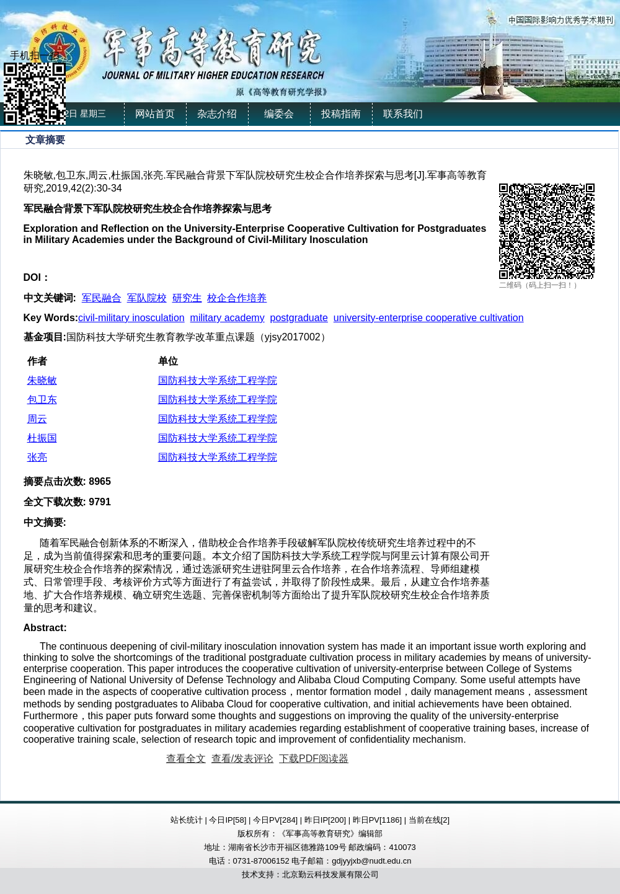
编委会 (279, 113)
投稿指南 (341, 113)
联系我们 (403, 113)
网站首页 (155, 113)
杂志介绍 (217, 113)
